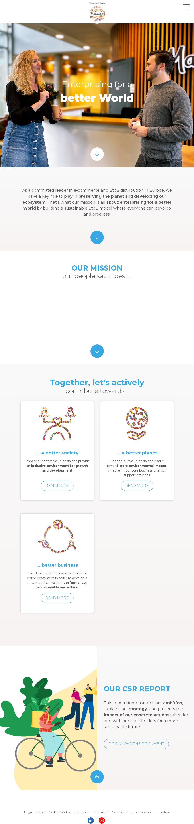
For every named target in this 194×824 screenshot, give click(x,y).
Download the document (136, 744)
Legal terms (33, 812)
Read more (57, 486)
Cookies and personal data (68, 812)
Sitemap (118, 812)
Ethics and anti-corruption (150, 812)
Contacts (100, 812)
